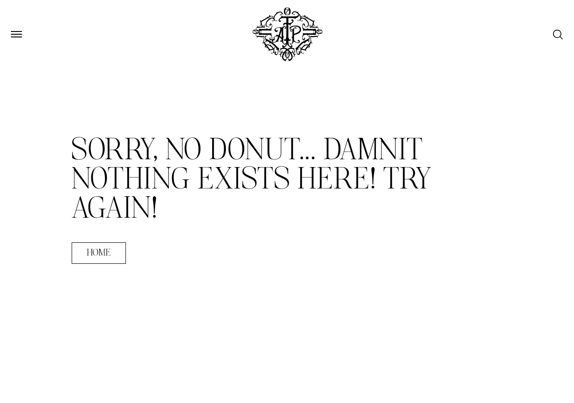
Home (99, 252)
